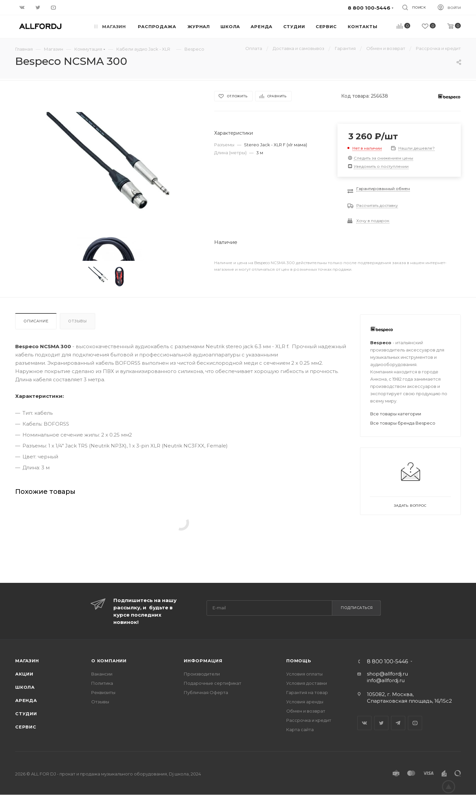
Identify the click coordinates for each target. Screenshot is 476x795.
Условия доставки (306, 683)
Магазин (27, 660)
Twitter (381, 723)
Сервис (25, 726)
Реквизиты (103, 692)
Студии (26, 713)
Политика (102, 683)
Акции (24, 674)
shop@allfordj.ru (387, 674)
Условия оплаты (304, 674)
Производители (202, 674)
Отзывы (77, 321)
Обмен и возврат (305, 711)
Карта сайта (300, 729)
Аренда (26, 700)
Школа (25, 687)
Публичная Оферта (206, 692)
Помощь (298, 660)
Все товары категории (395, 413)
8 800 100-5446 (387, 661)
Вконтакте (364, 723)
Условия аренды (304, 701)
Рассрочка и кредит (308, 720)
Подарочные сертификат (212, 683)
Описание (35, 321)
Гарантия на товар (307, 692)
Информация (203, 660)
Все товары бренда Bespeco (402, 423)
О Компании (109, 660)
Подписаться (357, 607)
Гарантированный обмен (383, 188)
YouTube (415, 723)
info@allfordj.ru (386, 680)
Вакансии (101, 674)
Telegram (398, 723)
